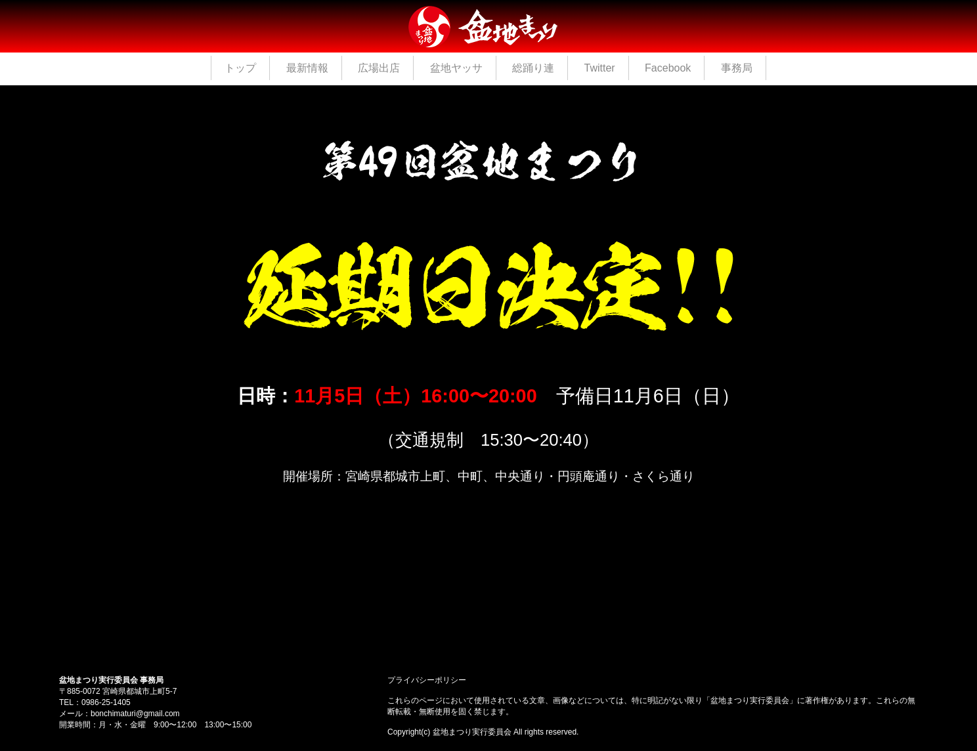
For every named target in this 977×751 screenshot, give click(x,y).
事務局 (736, 68)
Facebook (668, 68)
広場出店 (379, 68)
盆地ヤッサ (456, 68)
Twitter (599, 68)
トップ (240, 68)
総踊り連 (533, 68)
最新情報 (307, 68)
